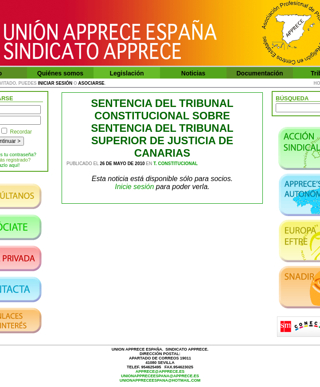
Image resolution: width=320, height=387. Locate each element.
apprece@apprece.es (160, 371)
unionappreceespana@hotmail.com (160, 380)
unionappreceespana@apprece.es (160, 376)
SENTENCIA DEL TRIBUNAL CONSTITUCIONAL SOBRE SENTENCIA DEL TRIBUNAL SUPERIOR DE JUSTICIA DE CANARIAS (162, 128)
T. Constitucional (175, 163)
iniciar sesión (55, 83)
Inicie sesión (134, 186)
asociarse (91, 83)
